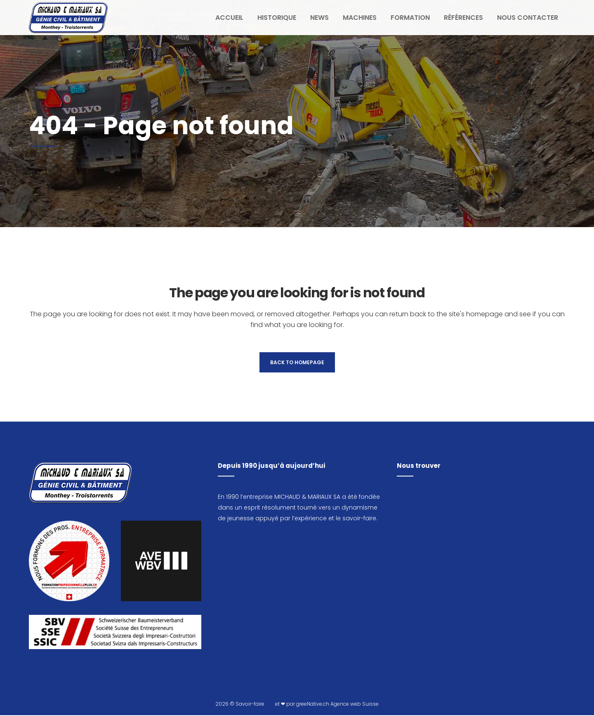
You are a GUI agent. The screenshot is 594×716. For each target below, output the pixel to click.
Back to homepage (297, 362)
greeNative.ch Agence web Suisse (337, 705)
